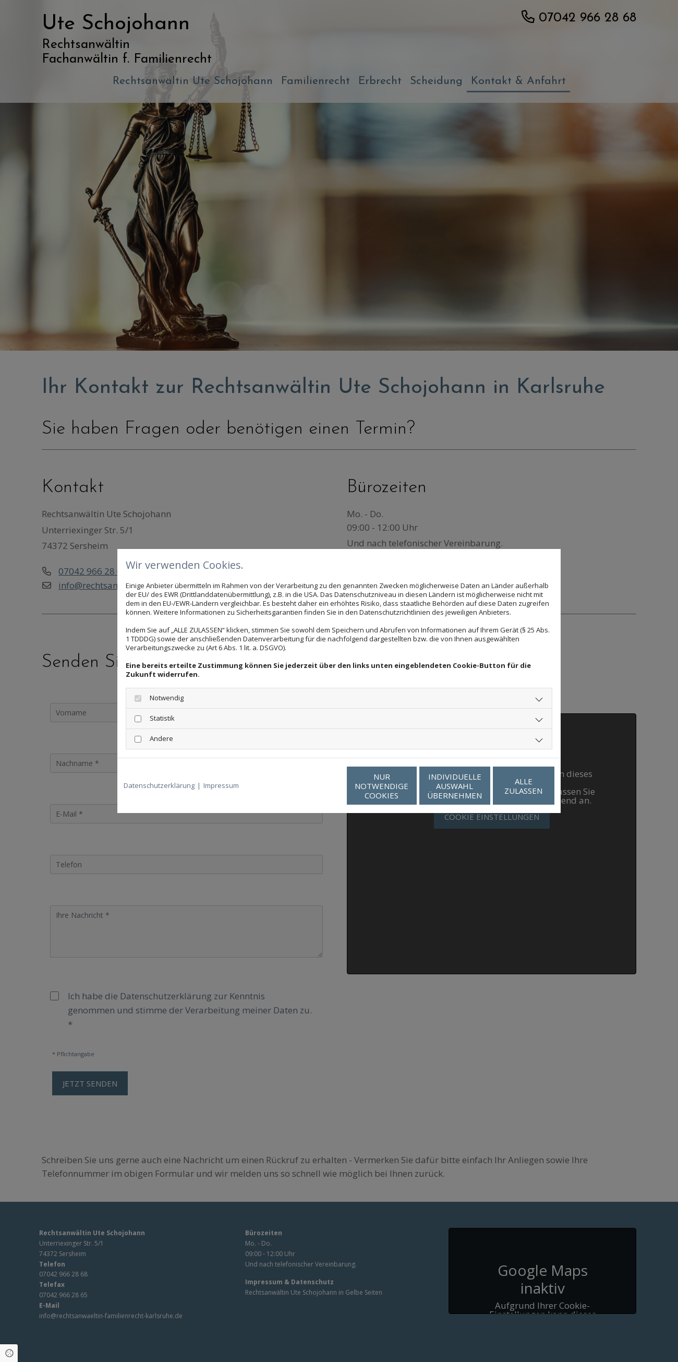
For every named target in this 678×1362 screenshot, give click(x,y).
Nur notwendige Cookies (308, 786)
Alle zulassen (506, 786)
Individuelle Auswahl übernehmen (407, 786)
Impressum (221, 785)
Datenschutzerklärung (159, 785)
